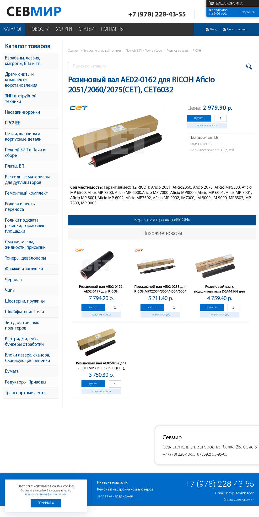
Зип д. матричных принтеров (22, 326)
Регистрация (236, 29)
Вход (213, 29)
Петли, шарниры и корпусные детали (23, 137)
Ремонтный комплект (26, 193)
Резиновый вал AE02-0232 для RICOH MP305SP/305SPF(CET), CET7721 (101, 368)
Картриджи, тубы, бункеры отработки (24, 342)
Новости (38, 29)
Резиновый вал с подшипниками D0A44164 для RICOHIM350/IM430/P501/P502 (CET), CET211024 (219, 293)
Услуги (64, 29)
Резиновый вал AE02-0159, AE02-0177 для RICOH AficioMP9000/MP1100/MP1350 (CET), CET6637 (101, 293)
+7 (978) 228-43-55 (157, 14)
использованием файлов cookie (45, 494)
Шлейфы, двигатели (24, 312)
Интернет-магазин (112, 483)
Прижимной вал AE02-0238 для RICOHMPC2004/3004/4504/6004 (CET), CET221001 (160, 291)
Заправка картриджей (115, 496)
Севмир (248, 499)
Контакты (112, 29)
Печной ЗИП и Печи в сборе (25, 153)
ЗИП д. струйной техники (21, 99)
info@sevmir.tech (240, 493)
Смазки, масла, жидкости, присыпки (25, 245)
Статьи (86, 29)
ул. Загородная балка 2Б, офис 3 (223, 447)
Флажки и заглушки (24, 269)
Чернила (13, 280)
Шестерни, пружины (25, 301)
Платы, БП (14, 166)
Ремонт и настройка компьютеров (125, 489)
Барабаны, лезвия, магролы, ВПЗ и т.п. (23, 61)
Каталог (12, 29)
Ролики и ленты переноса (20, 207)
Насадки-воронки (22, 112)
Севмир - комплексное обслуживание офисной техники (44, 11)
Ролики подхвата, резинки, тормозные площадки (25, 226)
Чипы (10, 290)
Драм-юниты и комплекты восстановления (21, 80)
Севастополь (175, 447)
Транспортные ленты (25, 393)
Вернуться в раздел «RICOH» (162, 220)
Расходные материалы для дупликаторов (27, 180)
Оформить (247, 12)
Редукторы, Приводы (25, 382)
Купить (199, 118)
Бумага (12, 371)
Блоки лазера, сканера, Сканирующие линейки (27, 358)
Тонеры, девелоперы (25, 258)
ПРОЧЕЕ (12, 123)
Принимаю (46, 503)
